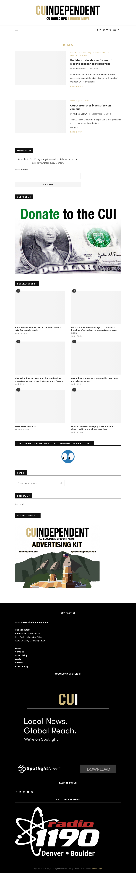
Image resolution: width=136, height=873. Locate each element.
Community (86, 52)
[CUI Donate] (68, 205)
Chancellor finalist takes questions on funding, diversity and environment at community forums (39, 379)
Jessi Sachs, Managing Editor (28, 637)
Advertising (21, 655)
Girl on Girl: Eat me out (26, 426)
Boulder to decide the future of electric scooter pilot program (90, 61)
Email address (21, 169)
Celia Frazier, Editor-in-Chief (28, 633)
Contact (19, 651)
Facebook (20, 504)
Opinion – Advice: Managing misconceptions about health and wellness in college (92, 427)
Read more (76, 86)
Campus (73, 52)
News (84, 55)
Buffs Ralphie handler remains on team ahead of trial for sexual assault (38, 328)
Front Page (75, 101)
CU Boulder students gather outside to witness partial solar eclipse (94, 379)
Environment (101, 52)
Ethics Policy (21, 666)
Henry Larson (79, 68)
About (18, 648)
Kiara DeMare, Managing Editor (30, 640)
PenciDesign (97, 868)
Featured (74, 55)
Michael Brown (80, 113)
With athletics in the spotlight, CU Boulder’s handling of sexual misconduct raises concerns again (94, 330)
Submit (19, 662)
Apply (18, 659)
